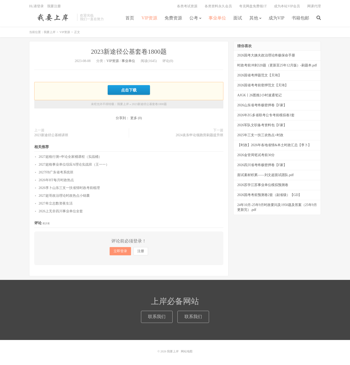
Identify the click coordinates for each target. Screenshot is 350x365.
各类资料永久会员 (218, 6)
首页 (129, 18)
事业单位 (217, 18)
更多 (133, 118)
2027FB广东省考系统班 (56, 172)
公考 (193, 18)
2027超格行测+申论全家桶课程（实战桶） (70, 157)
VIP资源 (149, 18)
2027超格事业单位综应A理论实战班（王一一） (74, 164)
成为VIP (276, 18)
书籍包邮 (300, 18)
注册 (140, 251)
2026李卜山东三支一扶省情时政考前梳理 (69, 188)
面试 (237, 18)
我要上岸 (52, 17)
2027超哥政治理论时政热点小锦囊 (64, 195)
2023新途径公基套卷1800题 (129, 51)
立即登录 (120, 251)
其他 (253, 18)
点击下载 (129, 90)
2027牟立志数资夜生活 (56, 203)
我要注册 (54, 6)
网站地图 (186, 351)
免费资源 (173, 18)
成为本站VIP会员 (287, 6)
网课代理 (314, 6)
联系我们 (157, 316)
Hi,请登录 (36, 6)
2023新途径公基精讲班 (51, 135)
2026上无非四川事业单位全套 (61, 211)
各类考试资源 (187, 6)
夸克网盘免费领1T (253, 6)
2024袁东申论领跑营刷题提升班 (199, 135)
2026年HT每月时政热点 (56, 180)
